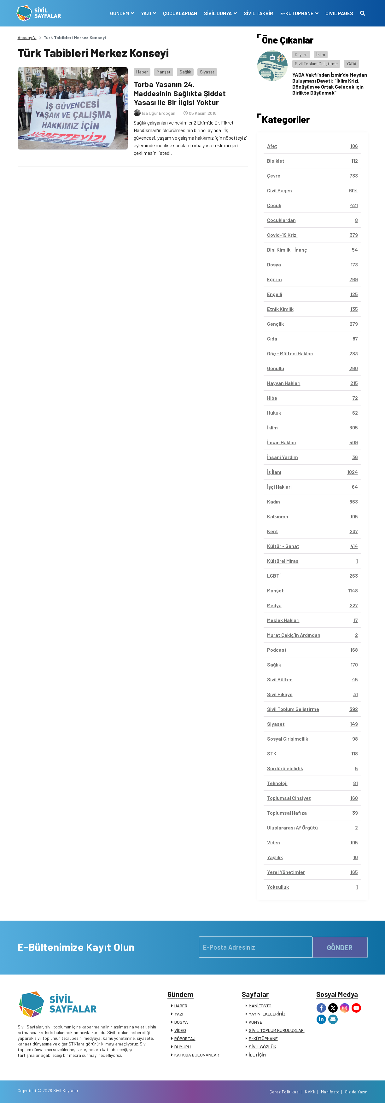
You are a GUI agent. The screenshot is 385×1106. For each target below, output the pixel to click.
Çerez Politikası (285, 1094)
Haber (141, 70)
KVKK (310, 1094)
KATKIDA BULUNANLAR (196, 1055)
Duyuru (301, 54)
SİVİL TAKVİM (257, 13)
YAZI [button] (145, 13)
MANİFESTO (260, 1006)
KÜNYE (255, 1023)
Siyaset (206, 70)
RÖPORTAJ (184, 1039)
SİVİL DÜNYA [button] (217, 13)
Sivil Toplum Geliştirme (316, 63)
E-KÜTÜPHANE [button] (296, 13)
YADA (352, 63)
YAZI (178, 1014)
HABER (180, 1006)
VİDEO (180, 1031)
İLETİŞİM (257, 1055)
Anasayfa (27, 37)
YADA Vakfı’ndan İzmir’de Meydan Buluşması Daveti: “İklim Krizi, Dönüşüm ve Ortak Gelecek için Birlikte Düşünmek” (329, 84)
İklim (320, 54)
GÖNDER (340, 947)
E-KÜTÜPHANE (263, 1039)
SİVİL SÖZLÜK (262, 1047)
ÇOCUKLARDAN (179, 13)
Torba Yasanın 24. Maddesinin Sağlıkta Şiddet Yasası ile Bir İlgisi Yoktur (180, 92)
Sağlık (184, 70)
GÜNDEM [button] (119, 13)
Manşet (163, 70)
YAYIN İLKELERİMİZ (267, 1014)
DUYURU (182, 1047)
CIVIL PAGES (338, 13)
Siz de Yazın (356, 1094)
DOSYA (181, 1023)
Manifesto (330, 1094)
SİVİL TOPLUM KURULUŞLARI (277, 1031)
